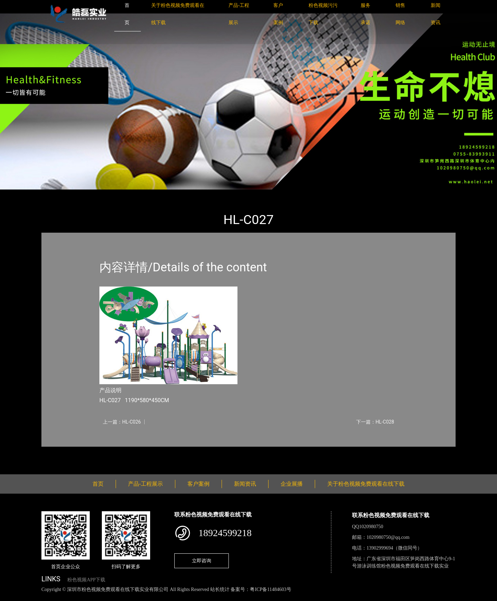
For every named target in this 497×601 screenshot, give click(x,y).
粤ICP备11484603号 (270, 589)
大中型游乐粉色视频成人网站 (140, 194)
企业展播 (292, 484)
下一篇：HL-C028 (375, 421)
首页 (53, 194)
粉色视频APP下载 (86, 579)
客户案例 (198, 484)
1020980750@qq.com (388, 537)
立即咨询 (201, 560)
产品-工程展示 (83, 194)
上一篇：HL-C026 (122, 421)
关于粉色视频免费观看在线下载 (366, 484)
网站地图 (10, 597)
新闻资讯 (245, 484)
